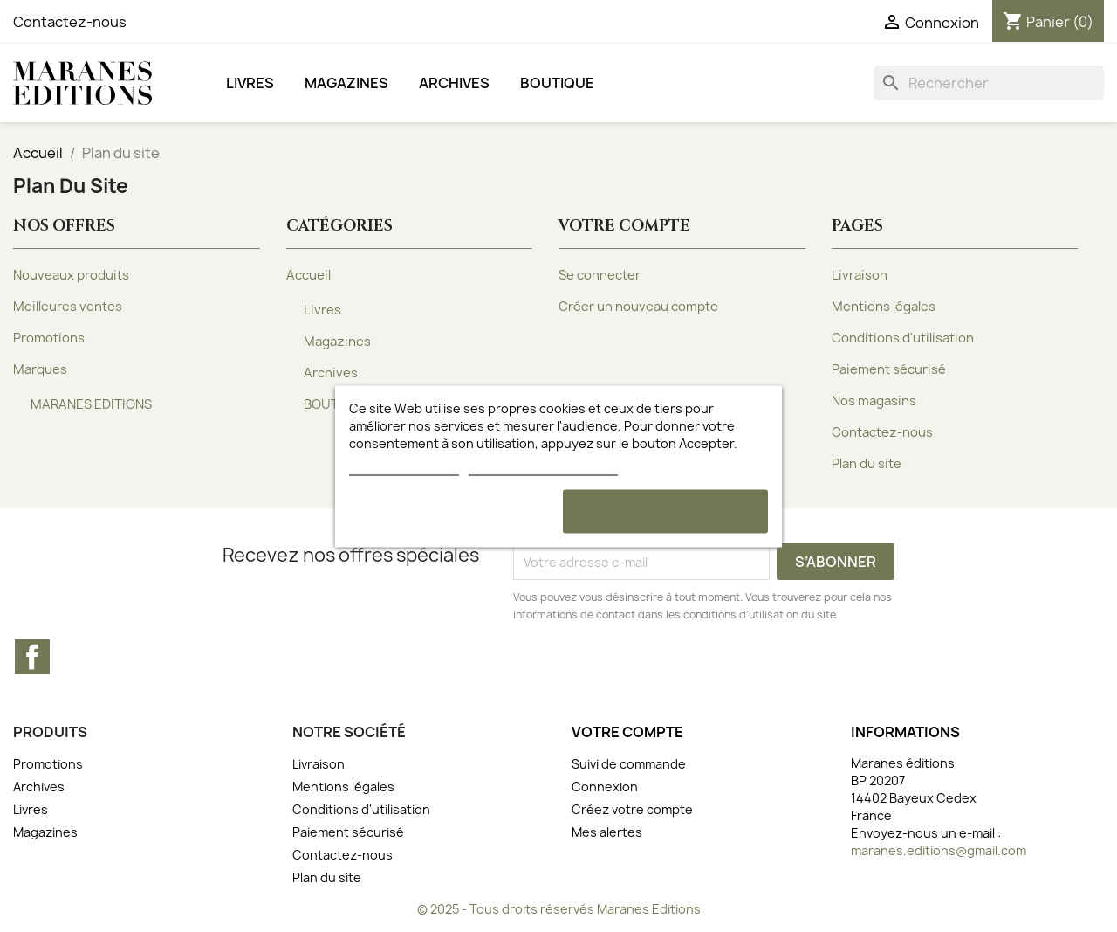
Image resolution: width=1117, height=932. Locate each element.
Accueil (308, 275)
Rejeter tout (452, 511)
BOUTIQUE (557, 83)
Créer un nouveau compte (638, 306)
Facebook (32, 656)
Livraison (859, 275)
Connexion (605, 786)
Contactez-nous (70, 21)
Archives (454, 83)
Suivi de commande (629, 764)
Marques (40, 369)
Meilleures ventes (67, 306)
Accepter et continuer (665, 511)
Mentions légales (883, 306)
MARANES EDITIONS (91, 404)
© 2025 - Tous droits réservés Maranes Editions (559, 909)
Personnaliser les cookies (543, 466)
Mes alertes (607, 832)
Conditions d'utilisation (903, 338)
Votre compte (627, 732)
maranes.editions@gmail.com (938, 850)
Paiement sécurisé (889, 369)
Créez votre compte (632, 809)
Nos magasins (874, 401)
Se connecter (599, 275)
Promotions (49, 338)
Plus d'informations (404, 466)
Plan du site (866, 464)
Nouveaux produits (71, 275)
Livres (250, 83)
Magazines (346, 83)
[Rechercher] (989, 83)
